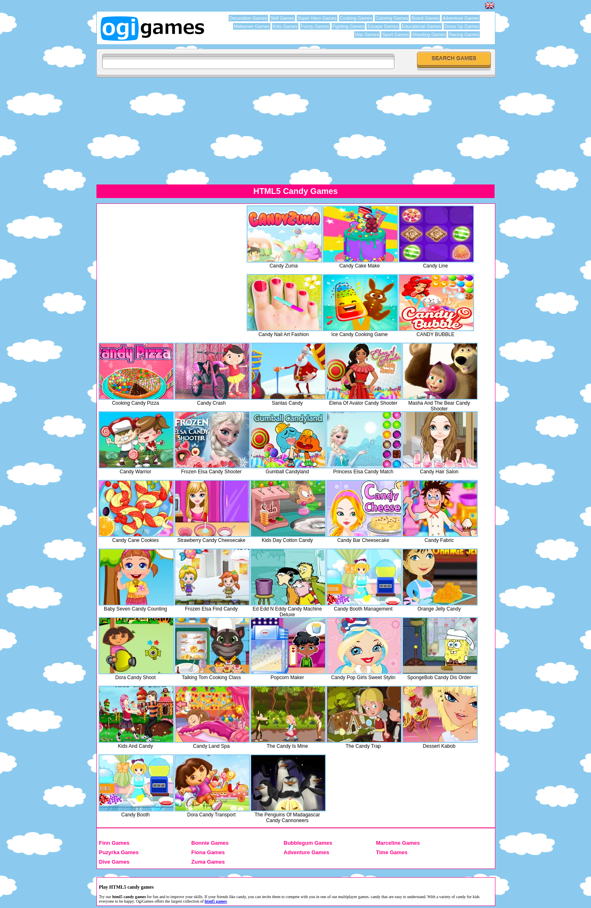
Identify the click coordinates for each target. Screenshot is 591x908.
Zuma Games (208, 862)
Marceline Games (398, 843)
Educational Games (421, 26)
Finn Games (114, 843)
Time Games (392, 852)
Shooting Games (429, 34)
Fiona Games (208, 852)
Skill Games (282, 18)
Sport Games (395, 34)
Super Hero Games (317, 18)
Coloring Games (392, 18)
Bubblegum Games (308, 843)
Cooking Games (356, 18)
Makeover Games (252, 26)
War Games (367, 34)
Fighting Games (348, 26)
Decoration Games (248, 18)
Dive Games (114, 862)
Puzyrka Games (119, 852)
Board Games (425, 18)
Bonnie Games (210, 843)
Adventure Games (460, 18)
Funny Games (315, 26)
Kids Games (285, 26)
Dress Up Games (461, 26)
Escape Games (382, 26)
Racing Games (464, 34)
